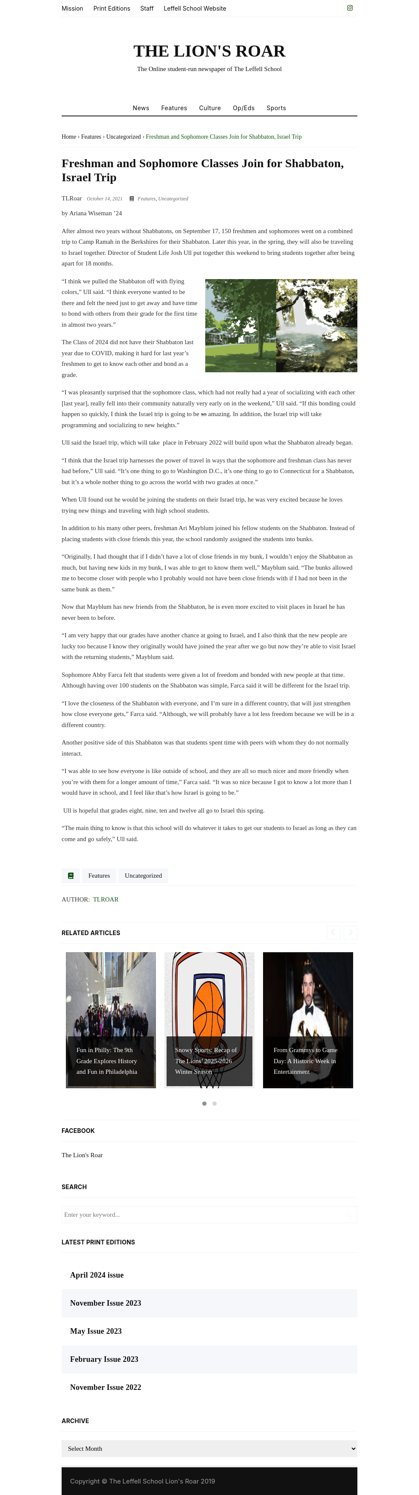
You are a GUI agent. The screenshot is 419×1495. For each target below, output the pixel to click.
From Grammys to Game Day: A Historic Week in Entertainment (305, 1061)
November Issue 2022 (105, 1387)
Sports (276, 107)
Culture (210, 107)
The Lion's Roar (82, 1155)
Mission (72, 8)
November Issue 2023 (105, 1303)
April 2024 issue (97, 1275)
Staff (146, 8)
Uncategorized (173, 199)
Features (174, 107)
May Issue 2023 (96, 1331)
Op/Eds (244, 107)
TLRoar (106, 899)
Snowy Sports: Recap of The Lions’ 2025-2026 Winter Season (206, 1061)
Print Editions (111, 8)
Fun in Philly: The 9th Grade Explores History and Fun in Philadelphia (106, 1061)
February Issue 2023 (104, 1359)
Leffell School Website (195, 8)
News (141, 107)
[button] (204, 1103)
